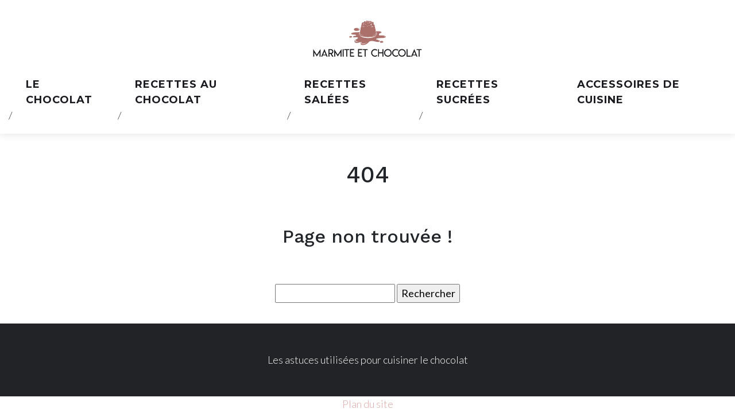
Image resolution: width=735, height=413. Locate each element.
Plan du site (367, 404)
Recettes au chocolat (176, 92)
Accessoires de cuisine (628, 92)
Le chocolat (59, 92)
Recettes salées (335, 92)
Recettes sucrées (467, 92)
